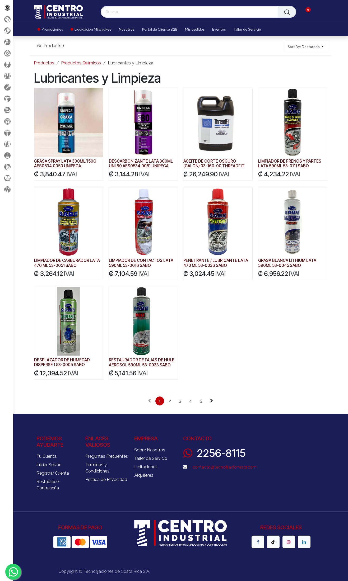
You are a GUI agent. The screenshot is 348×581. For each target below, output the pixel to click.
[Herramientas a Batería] (6, 98)
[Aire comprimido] (6, 42)
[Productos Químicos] (6, 155)
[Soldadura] (6, 178)
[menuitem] (52, 29)
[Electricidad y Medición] (6, 121)
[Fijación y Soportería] (6, 132)
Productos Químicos (81, 62)
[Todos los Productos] (6, 7)
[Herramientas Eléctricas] (6, 87)
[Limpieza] (6, 144)
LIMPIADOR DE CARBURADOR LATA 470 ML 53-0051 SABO (67, 263)
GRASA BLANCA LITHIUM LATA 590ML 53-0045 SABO (287, 263)
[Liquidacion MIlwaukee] (6, 30)
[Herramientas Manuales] (6, 76)
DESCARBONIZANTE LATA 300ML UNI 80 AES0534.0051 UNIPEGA (141, 163)
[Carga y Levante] (6, 64)
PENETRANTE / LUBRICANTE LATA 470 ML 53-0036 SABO (215, 263)
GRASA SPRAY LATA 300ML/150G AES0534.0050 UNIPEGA (65, 163)
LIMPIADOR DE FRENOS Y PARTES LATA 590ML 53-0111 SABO (289, 163)
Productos (44, 62)
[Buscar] (287, 12)
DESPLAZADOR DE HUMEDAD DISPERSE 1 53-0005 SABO (62, 362)
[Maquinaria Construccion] (6, 189)
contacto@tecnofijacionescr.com (225, 467)
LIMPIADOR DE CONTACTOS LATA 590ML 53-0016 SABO (141, 263)
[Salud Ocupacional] (6, 110)
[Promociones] (6, 19)
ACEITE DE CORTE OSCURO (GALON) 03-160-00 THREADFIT (214, 163)
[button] (306, 46)
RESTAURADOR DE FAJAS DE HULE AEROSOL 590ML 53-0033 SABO (141, 362)
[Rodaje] (6, 166)
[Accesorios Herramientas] (6, 53)
